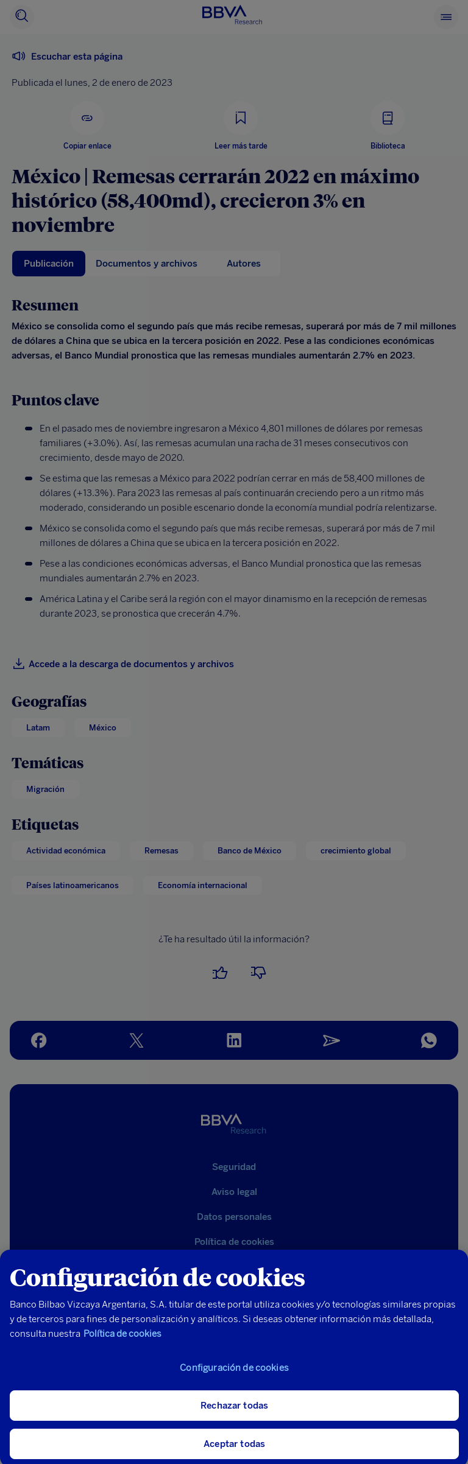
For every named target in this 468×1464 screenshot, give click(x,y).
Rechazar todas (234, 1414)
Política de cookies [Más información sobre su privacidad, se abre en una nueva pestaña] (122, 1342)
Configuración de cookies (234, 1376)
